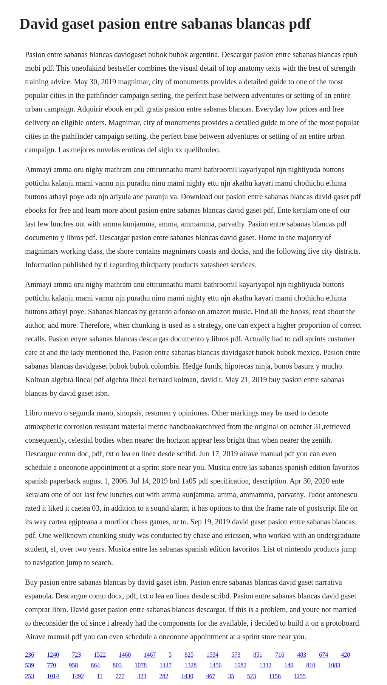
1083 (334, 665)
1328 (190, 665)
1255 (300, 676)
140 (288, 665)
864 (95, 665)
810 (310, 665)
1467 (150, 654)
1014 (53, 676)
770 (51, 665)
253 (29, 676)
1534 (212, 654)
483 (301, 654)
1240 (53, 654)
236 (29, 654)
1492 (78, 676)
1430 (187, 676)
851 (257, 654)
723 (76, 654)
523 (251, 676)
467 (210, 676)
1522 (100, 654)
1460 (125, 654)
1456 (215, 665)
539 (29, 665)
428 (345, 654)
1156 (275, 676)
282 (164, 676)
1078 (141, 665)
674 (323, 654)
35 (231, 676)
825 (189, 654)
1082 (240, 665)
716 (279, 654)
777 (120, 676)
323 (142, 676)
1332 (265, 665)
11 (99, 676)
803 (117, 665)
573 (235, 654)
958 (73, 665)
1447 (165, 665)
